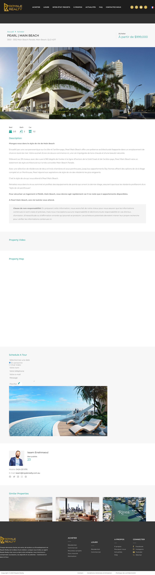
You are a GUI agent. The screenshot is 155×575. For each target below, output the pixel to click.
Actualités (91, 7)
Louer (46, 7)
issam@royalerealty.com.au (28, 473)
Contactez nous (113, 7)
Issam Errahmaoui (37, 452)
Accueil (10, 32)
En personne (16, 363)
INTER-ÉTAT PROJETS (61, 7)
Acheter (36, 7)
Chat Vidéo (16, 365)
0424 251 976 (21, 469)
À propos (78, 7)
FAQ (101, 7)
